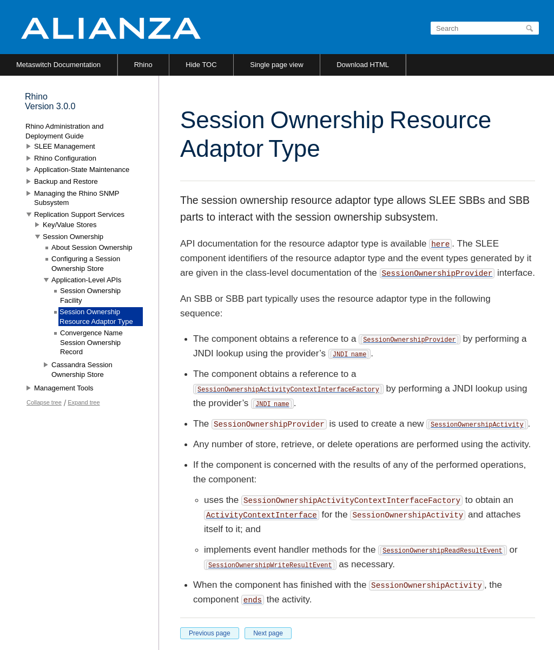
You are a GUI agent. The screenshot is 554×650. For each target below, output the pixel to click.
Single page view (276, 65)
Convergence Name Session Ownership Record (91, 342)
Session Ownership (73, 237)
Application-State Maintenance (81, 169)
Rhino (143, 65)
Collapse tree (44, 402)
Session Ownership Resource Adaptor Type (96, 317)
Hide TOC (201, 65)
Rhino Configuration (65, 158)
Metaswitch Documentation (58, 65)
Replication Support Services (79, 214)
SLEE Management (64, 146)
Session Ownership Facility (90, 295)
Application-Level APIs (86, 280)
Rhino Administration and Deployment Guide (64, 131)
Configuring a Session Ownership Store (85, 264)
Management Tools (64, 388)
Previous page (209, 633)
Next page (268, 633)
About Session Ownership (92, 247)
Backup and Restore (66, 181)
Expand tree (84, 402)
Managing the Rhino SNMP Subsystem (76, 198)
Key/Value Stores (69, 225)
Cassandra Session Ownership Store (82, 370)
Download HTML (363, 65)
